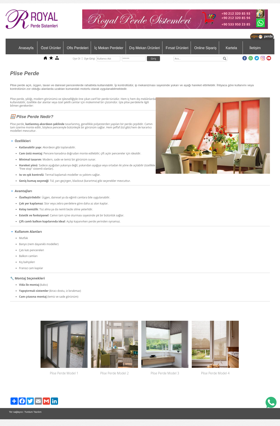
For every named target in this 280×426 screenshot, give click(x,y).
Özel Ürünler (51, 48)
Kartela (231, 48)
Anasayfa (26, 48)
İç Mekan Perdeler (108, 48)
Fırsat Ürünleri (177, 48)
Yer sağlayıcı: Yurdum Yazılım (25, 412)
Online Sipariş (205, 48)
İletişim (255, 48)
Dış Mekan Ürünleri (144, 48)
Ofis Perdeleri (77, 48)
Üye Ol (76, 58)
